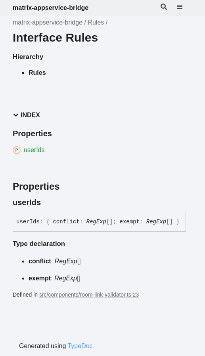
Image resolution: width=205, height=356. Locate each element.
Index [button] (26, 115)
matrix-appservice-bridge (50, 7)
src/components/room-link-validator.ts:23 (89, 294)
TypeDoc (79, 346)
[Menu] (184, 8)
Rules (96, 22)
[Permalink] (48, 202)
